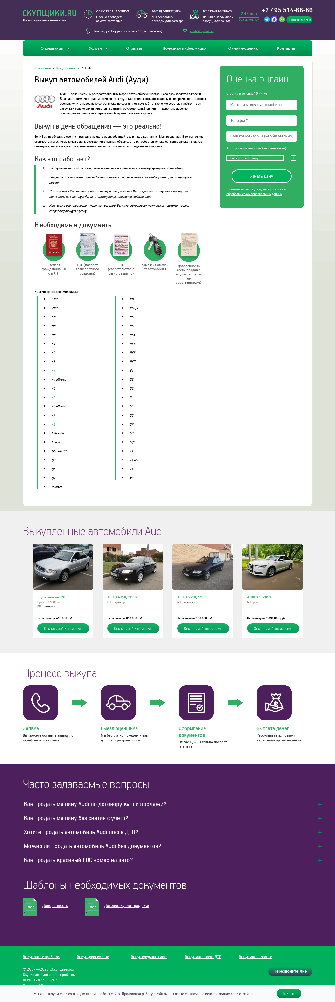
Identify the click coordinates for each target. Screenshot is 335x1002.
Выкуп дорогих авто (93, 956)
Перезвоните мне (299, 19)
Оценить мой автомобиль (63, 628)
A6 (53, 397)
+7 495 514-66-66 (287, 10)
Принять (289, 993)
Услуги (95, 48)
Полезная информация (184, 48)
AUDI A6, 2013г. (260, 597)
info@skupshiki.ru (202, 31)
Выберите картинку (244, 158)
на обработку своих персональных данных (256, 191)
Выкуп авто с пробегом (41, 956)
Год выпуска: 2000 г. (55, 597)
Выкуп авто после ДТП (203, 956)
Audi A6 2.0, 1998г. (193, 597)
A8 (53, 424)
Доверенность (55, 905)
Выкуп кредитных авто (149, 956)
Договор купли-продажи (126, 905)
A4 (53, 370)
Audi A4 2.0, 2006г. (123, 597)
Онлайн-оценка (243, 48)
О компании (52, 48)
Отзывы (134, 48)
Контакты (286, 48)
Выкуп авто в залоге (255, 956)
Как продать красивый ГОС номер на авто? (78, 860)
